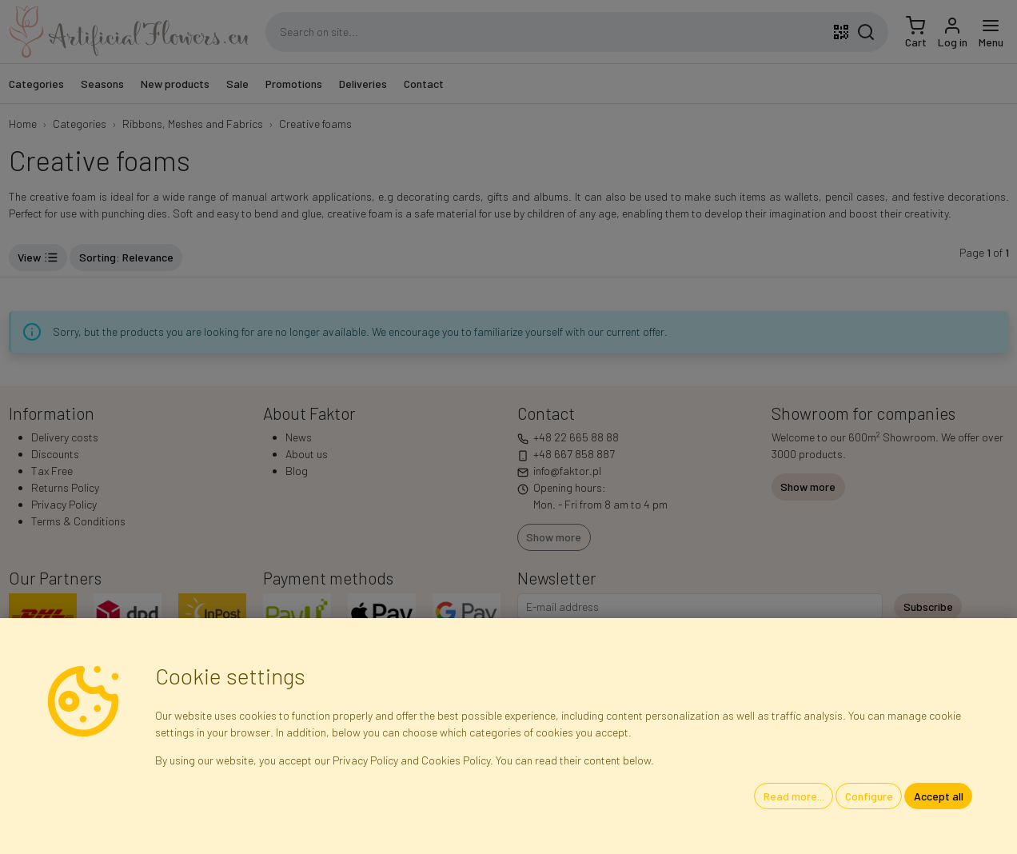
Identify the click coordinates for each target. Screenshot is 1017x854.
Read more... (794, 796)
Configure (869, 796)
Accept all (938, 796)
